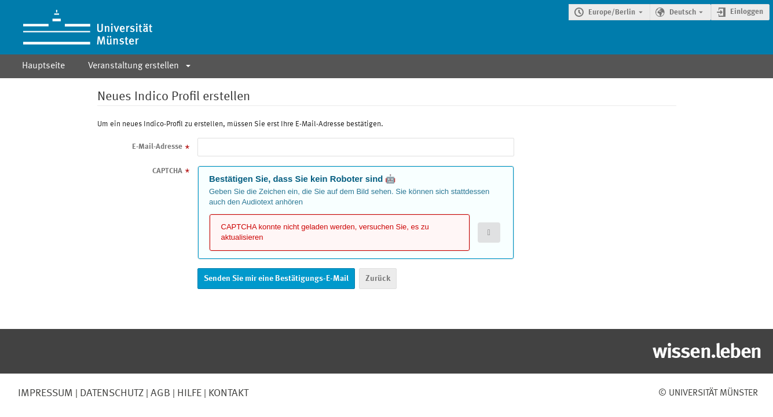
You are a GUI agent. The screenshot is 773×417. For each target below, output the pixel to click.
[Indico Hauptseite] (76, 27)
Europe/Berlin (611, 12)
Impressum (45, 393)
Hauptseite (43, 66)
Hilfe (188, 393)
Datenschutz (111, 393)
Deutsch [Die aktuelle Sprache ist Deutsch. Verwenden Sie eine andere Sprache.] (682, 12)
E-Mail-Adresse (157, 147)
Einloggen (746, 12)
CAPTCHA (167, 171)
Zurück (377, 279)
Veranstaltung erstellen (133, 66)
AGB (159, 393)
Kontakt (228, 393)
